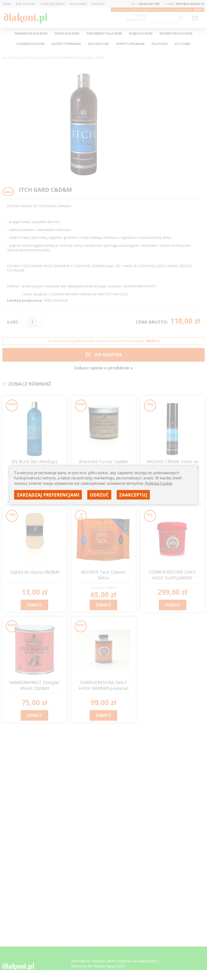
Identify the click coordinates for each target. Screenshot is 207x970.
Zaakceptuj (133, 494)
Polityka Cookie (158, 483)
